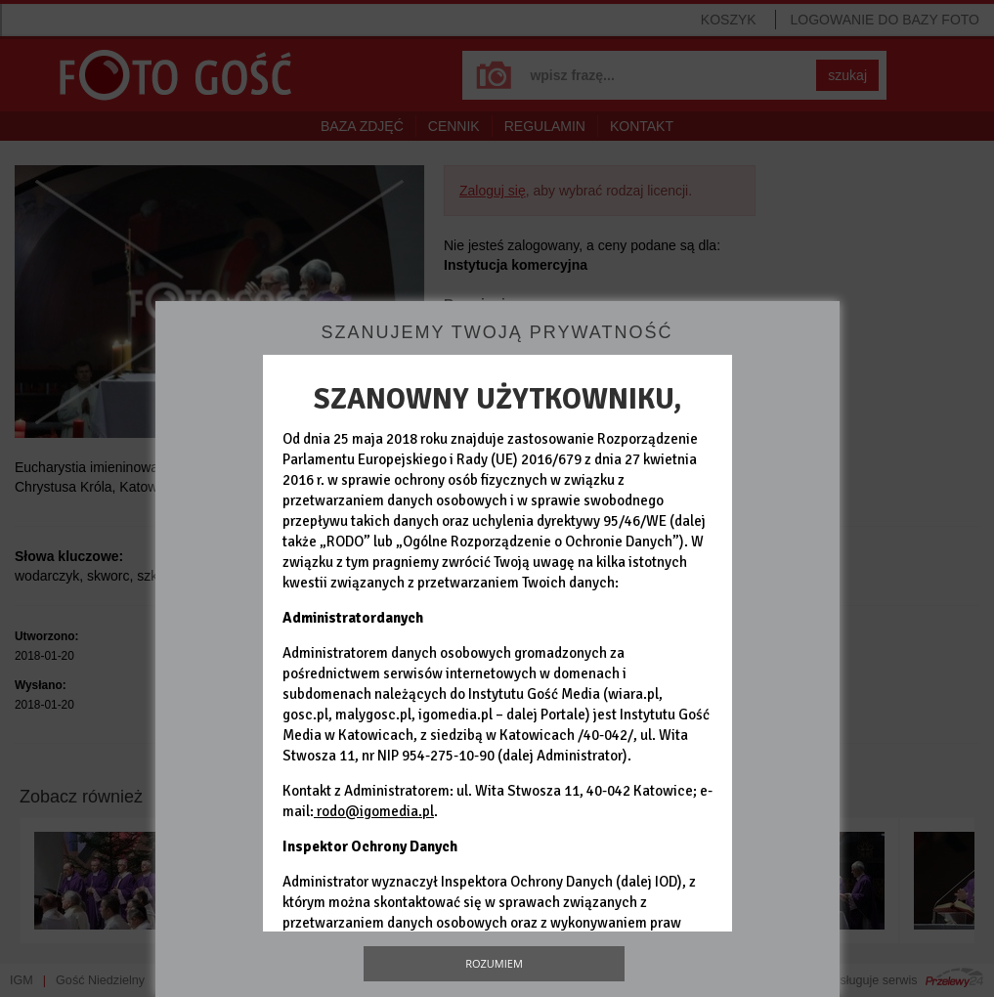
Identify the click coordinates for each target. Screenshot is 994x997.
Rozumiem (494, 963)
